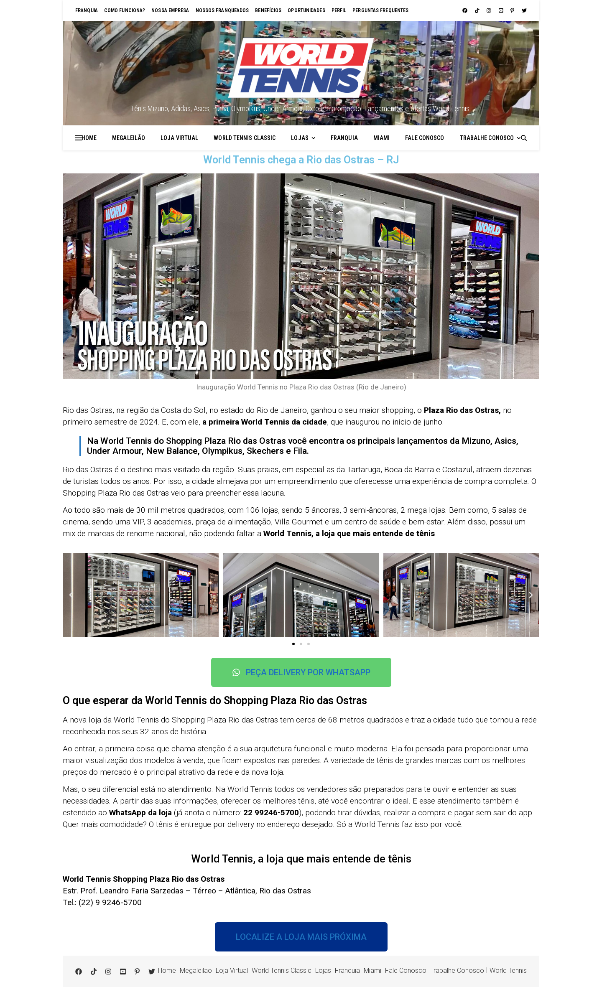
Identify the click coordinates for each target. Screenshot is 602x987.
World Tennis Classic (244, 138)
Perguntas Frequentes (380, 10)
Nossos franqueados (222, 10)
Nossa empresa (170, 10)
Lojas (300, 138)
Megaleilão (128, 138)
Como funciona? (124, 10)
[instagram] (489, 10)
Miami (381, 138)
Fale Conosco (424, 138)
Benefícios (268, 10)
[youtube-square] (502, 10)
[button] (71, 595)
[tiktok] (478, 10)
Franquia (86, 10)
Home (89, 138)
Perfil (339, 10)
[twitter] (524, 10)
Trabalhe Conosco (487, 138)
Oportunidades (306, 10)
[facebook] (465, 10)
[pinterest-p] (512, 10)
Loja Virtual (179, 138)
